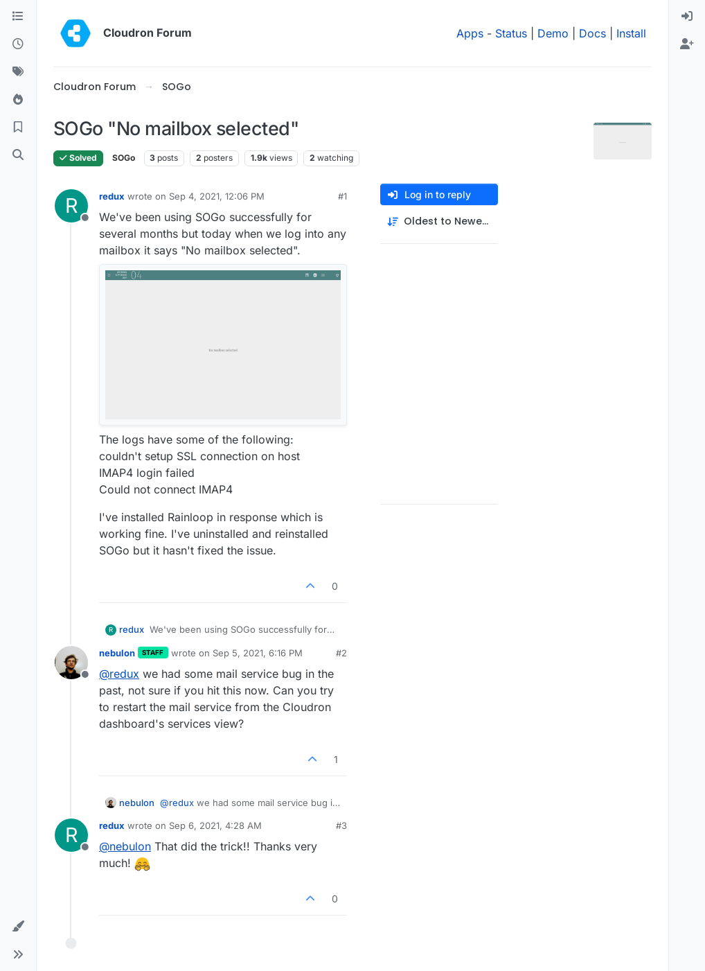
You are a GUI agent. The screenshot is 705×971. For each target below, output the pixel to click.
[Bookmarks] (18, 127)
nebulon (117, 652)
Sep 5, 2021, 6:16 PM (258, 652)
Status (511, 33)
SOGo (123, 157)
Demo (553, 33)
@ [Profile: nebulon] (125, 846)
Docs (592, 33)
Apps (469, 33)
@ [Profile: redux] (119, 674)
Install (631, 33)
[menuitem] (687, 17)
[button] (18, 927)
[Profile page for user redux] (71, 205)
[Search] (18, 155)
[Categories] (18, 17)
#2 (341, 652)
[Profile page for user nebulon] (71, 662)
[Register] (687, 44)
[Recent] (18, 44)
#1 (342, 196)
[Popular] (18, 100)
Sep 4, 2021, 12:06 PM (217, 196)
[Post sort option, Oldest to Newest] (439, 221)
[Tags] (18, 72)
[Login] (687, 17)
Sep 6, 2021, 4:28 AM (215, 825)
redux (112, 196)
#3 (341, 825)
